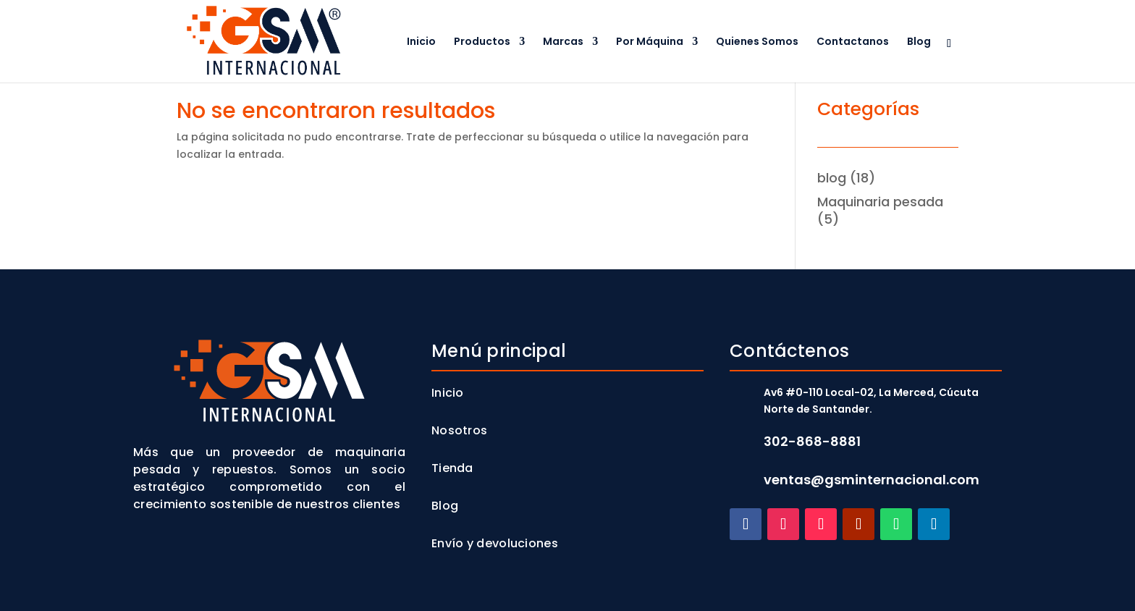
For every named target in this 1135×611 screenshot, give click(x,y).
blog (831, 178)
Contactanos (853, 42)
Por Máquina (649, 42)
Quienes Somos (757, 42)
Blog (919, 42)
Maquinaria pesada (880, 202)
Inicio (421, 42)
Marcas (563, 42)
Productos (482, 42)
